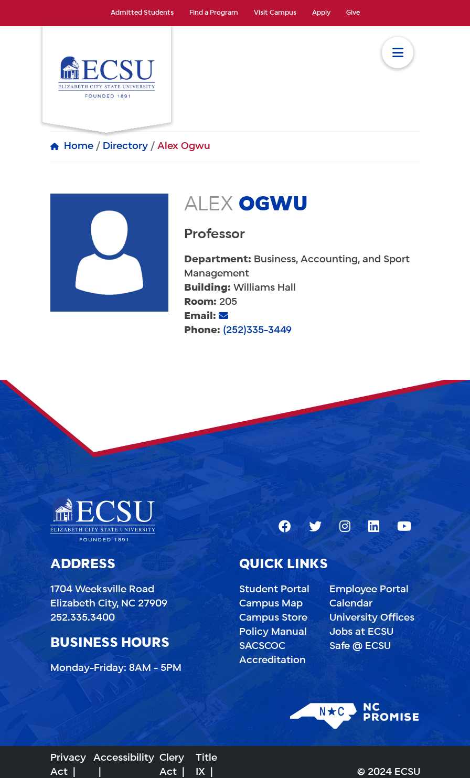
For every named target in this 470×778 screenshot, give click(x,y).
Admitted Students (142, 13)
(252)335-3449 (257, 330)
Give (353, 13)
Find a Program (213, 13)
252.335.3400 (82, 618)
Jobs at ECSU (361, 632)
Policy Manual (273, 632)
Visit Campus (275, 13)
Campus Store (273, 618)
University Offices (371, 618)
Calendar (350, 604)
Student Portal (274, 589)
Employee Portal (369, 589)
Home (78, 146)
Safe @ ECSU (360, 646)
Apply (321, 13)
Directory (125, 146)
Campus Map (271, 604)
